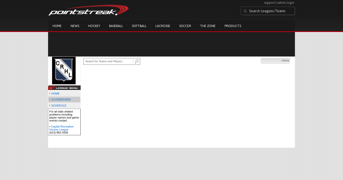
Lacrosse (162, 26)
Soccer (185, 26)
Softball (139, 26)
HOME (55, 93)
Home (57, 26)
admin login (285, 2)
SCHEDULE (58, 105)
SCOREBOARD (61, 99)
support (269, 2)
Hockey (94, 26)
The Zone (208, 26)
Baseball (116, 26)
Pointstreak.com (88, 10)
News (75, 26)
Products (233, 26)
